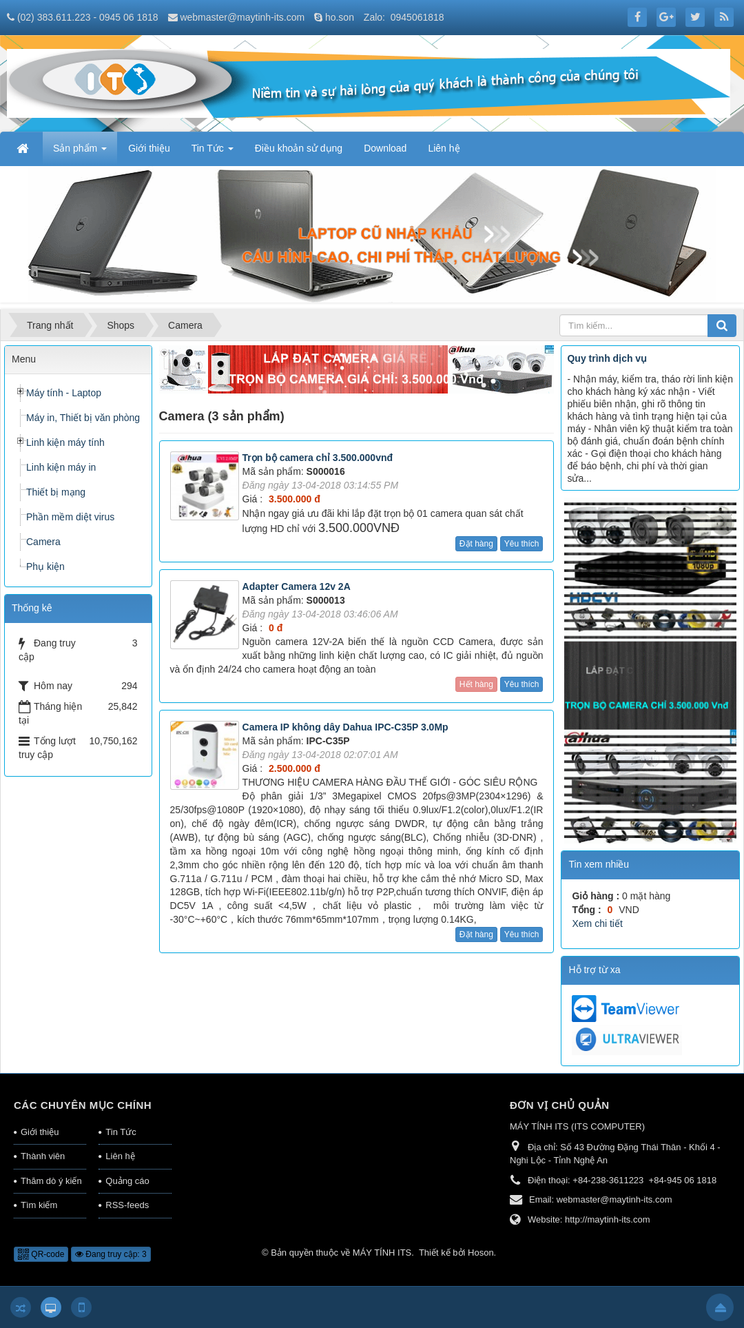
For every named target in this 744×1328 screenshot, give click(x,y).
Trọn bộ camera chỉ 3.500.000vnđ (317, 457)
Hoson (481, 1252)
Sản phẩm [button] (80, 152)
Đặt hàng (476, 544)
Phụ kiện (45, 566)
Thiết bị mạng (55, 492)
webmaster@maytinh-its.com (242, 17)
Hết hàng (476, 684)
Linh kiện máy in (61, 467)
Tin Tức (120, 1132)
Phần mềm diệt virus (70, 516)
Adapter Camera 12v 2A (296, 586)
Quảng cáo (127, 1181)
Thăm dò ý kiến (51, 1181)
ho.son (339, 17)
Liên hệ (119, 1156)
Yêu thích (521, 544)
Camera (43, 541)
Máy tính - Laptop (63, 392)
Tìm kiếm (39, 1205)
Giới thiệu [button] (149, 148)
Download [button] (385, 148)
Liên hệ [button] (443, 148)
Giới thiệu (40, 1132)
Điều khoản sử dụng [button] (298, 148)
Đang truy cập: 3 (111, 1254)
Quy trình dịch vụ (607, 358)
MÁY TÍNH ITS (382, 1252)
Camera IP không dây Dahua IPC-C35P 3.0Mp (345, 727)
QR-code (41, 1254)
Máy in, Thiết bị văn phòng (83, 417)
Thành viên (43, 1156)
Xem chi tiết (597, 923)
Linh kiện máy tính (65, 442)
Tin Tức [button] (213, 152)
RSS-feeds (127, 1205)
